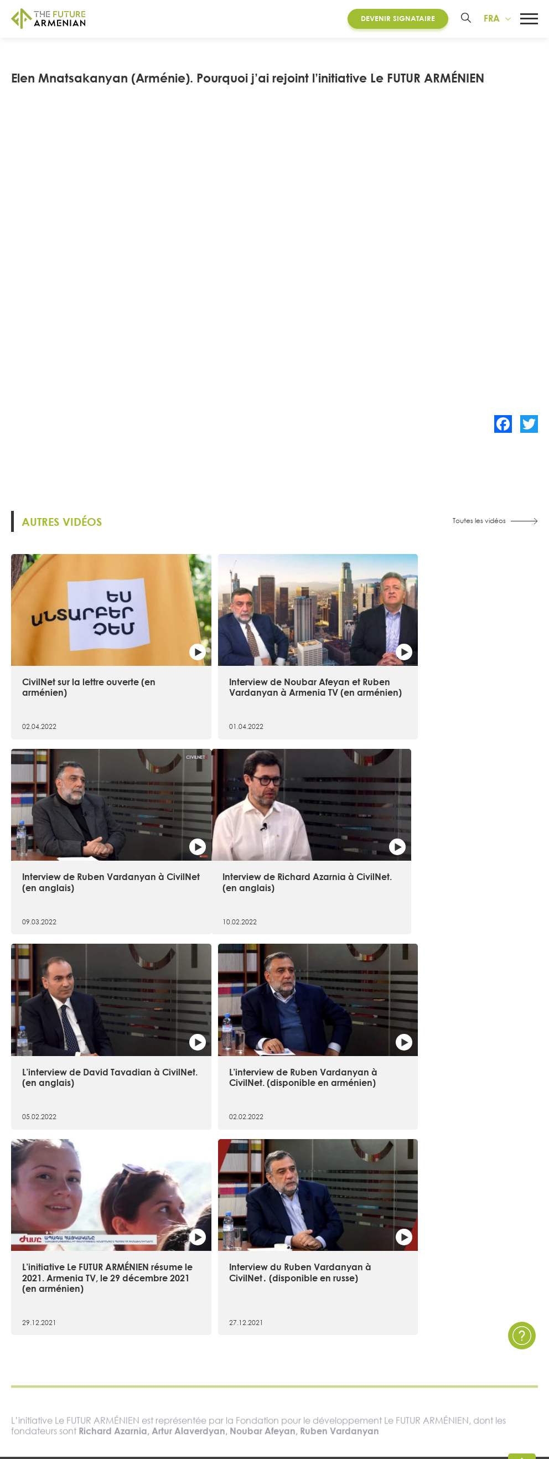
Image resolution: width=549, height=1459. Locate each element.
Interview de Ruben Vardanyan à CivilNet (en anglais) (451, 671)
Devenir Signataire (396, 18)
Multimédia (356, 1305)
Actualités (353, 1267)
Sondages (353, 1343)
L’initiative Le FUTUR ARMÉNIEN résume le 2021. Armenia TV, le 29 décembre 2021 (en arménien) (93, 1054)
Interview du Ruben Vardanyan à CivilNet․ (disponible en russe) (272, 1049)
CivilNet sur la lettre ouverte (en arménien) (89, 671)
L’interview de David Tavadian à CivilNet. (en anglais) (270, 860)
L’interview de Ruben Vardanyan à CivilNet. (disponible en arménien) (450, 865)
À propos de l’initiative (51, 1267)
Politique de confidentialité (486, 1286)
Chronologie (34, 1305)
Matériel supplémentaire (192, 1305)
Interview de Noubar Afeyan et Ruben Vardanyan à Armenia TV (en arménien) (270, 676)
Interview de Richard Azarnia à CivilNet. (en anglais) (88, 860)
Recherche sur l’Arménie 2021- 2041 (213, 1267)
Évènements (358, 1286)
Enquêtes (352, 1324)
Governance (35, 1343)
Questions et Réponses (477, 1305)
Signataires (31, 1324)
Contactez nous (465, 1267)
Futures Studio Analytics (190, 1286)
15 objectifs (32, 1286)
